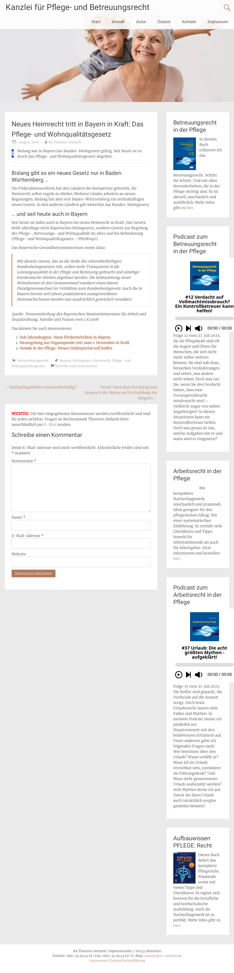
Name (18, 517)
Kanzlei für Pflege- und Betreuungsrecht (78, 7)
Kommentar (24, 461)
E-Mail (50, 424)
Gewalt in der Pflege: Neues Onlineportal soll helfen (65, 348)
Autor (141, 21)
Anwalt (118, 21)
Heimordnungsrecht (33, 361)
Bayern (65, 361)
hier (189, 207)
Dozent (164, 21)
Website (19, 554)
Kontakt (189, 21)
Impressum (218, 21)
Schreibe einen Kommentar (76, 366)
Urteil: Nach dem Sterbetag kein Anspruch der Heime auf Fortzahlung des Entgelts (121, 392)
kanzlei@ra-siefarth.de (163, 956)
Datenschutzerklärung (127, 961)
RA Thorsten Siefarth (64, 142)
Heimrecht (101, 361)
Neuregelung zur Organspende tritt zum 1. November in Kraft (74, 342)
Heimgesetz (82, 361)
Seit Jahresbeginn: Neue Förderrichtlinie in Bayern (65, 337)
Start (96, 21)
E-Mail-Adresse (27, 535)
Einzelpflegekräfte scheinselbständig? (41, 387)
